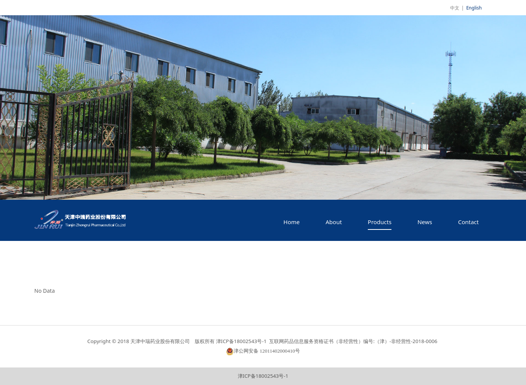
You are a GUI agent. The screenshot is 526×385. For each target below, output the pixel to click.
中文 (454, 8)
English (474, 8)
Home (292, 222)
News (424, 222)
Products (379, 222)
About (334, 222)
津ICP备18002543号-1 (263, 375)
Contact (468, 222)
